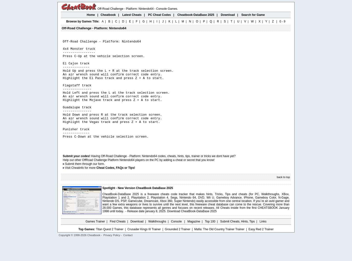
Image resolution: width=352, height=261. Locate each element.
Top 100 (210, 242)
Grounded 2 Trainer (177, 250)
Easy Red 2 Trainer (261, 250)
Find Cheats (118, 242)
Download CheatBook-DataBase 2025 (192, 232)
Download (137, 242)
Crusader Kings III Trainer (144, 250)
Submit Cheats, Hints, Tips (237, 242)
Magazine (193, 242)
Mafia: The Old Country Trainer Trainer (219, 250)
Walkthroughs (157, 242)
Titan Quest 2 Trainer (109, 250)
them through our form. (90, 185)
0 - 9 (282, 21)
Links (263, 242)
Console (177, 242)
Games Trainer (95, 242)
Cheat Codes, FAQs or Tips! (115, 189)
